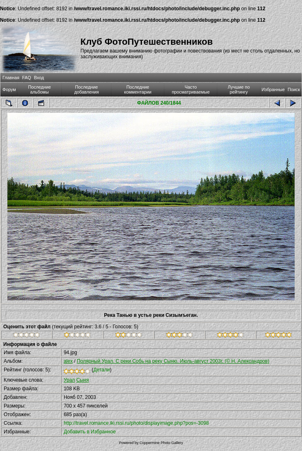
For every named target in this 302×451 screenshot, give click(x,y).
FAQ (26, 77)
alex (68, 361)
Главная (10, 77)
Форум (9, 89)
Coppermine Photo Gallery (161, 443)
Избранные (273, 89)
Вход (39, 77)
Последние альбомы (39, 89)
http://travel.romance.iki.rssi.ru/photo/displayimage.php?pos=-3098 (136, 423)
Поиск (294, 89)
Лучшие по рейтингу (239, 89)
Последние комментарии (138, 89)
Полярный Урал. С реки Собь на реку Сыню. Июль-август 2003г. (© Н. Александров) (173, 361)
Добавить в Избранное (90, 432)
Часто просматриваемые (191, 89)
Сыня (82, 380)
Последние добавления (86, 89)
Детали (102, 370)
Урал (69, 380)
